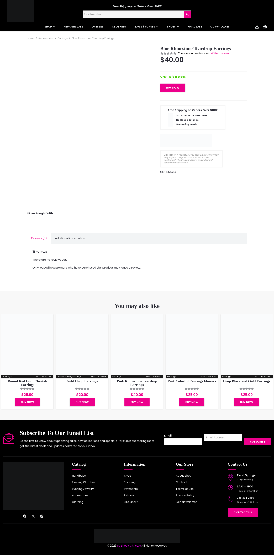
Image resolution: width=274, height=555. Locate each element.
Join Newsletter (186, 502)
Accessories (46, 38)
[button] (53, 26)
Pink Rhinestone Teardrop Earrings (137, 383)
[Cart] (265, 26)
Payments (131, 489)
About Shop (184, 476)
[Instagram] (41, 516)
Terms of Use (185, 489)
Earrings (63, 38)
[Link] (257, 26)
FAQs (127, 476)
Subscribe (257, 442)
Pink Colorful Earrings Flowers (192, 381)
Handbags (79, 476)
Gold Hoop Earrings (82, 381)
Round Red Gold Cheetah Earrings (27, 383)
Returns (129, 495)
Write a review (220, 53)
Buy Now (172, 88)
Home (30, 38)
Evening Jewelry (83, 489)
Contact (181, 482)
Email (168, 436)
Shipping (129, 482)
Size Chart (131, 502)
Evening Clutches (83, 482)
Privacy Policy (185, 495)
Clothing (77, 502)
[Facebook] (24, 516)
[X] (33, 516)
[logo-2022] (33, 11)
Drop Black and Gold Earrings (246, 381)
